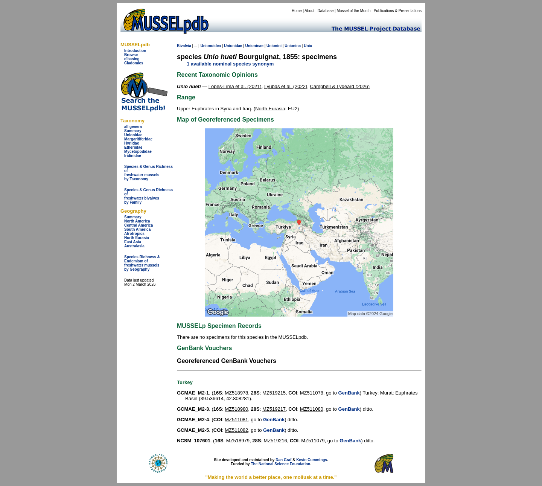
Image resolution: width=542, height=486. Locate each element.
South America (137, 229)
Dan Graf (283, 460)
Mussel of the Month (354, 11)
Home (297, 11)
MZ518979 (238, 440)
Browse (131, 55)
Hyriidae (131, 143)
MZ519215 (274, 393)
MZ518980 (236, 409)
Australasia (134, 246)
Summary (133, 131)
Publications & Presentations (398, 11)
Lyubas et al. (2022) (285, 86)
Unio (308, 46)
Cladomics (133, 63)
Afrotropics (134, 234)
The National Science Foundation (280, 464)
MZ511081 (236, 419)
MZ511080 (311, 409)
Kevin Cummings (311, 460)
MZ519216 (275, 440)
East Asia (132, 242)
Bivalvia (184, 46)
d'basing (132, 59)
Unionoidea (210, 46)
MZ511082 (236, 430)
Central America (138, 225)
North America (137, 221)
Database (326, 11)
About (309, 11)
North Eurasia (136, 238)
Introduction (135, 51)
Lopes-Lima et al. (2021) (235, 86)
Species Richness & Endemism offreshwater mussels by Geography (142, 263)
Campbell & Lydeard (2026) (340, 86)
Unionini (274, 46)
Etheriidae (133, 147)
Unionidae (133, 135)
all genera (133, 127)
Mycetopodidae (138, 151)
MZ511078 (311, 393)
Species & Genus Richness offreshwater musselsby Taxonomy (148, 173)
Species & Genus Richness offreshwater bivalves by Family (148, 196)
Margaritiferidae (138, 139)
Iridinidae (132, 156)
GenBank (349, 393)
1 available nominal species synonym (230, 64)
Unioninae (254, 46)
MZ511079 (312, 440)
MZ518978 (236, 393)
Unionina (293, 46)
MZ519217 (274, 409)
